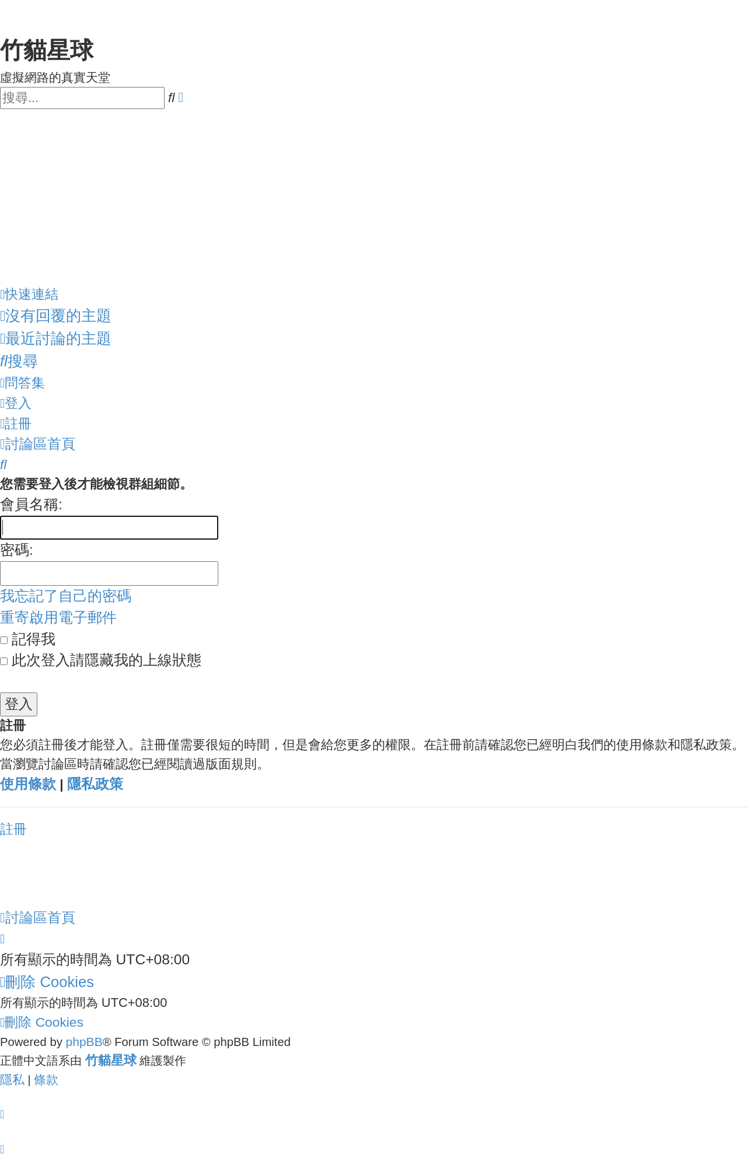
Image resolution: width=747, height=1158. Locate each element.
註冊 (13, 829)
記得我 (27, 639)
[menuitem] (55, 316)
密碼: (16, 550)
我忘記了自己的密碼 (65, 596)
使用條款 (28, 784)
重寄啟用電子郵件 (58, 617)
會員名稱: (31, 504)
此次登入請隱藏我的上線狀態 (100, 660)
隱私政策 (95, 784)
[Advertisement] (373, 196)
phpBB (83, 1041)
